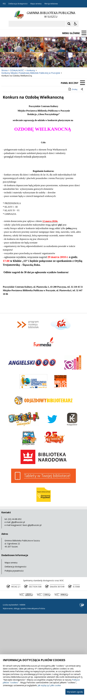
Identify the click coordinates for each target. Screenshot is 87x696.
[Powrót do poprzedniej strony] (82, 89)
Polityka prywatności (14, 570)
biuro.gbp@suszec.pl (32, 525)
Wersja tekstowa (51, 4)
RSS (4, 4)
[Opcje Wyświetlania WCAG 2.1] (75, 24)
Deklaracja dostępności (18, 4)
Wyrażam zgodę (75, 691)
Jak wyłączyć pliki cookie (49, 685)
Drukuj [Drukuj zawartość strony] (72, 89)
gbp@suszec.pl (18, 522)
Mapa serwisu (36, 4)
